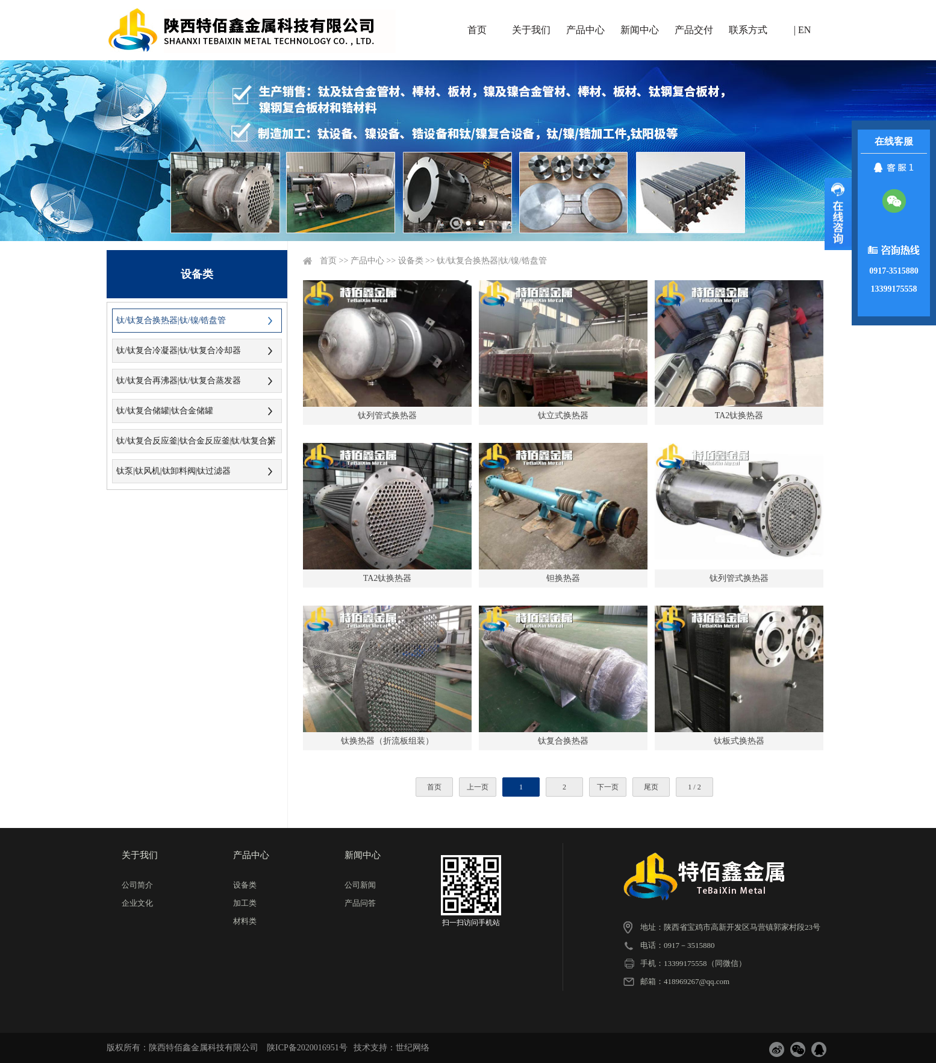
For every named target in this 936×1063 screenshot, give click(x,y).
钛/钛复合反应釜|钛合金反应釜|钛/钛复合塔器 (194, 444)
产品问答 (360, 903)
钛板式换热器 (739, 740)
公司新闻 (360, 884)
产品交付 (694, 30)
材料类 (245, 921)
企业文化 (137, 903)
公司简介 (137, 884)
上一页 (477, 787)
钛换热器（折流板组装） (387, 740)
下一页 (608, 787)
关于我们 (531, 30)
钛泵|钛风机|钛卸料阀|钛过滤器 (173, 470)
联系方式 (748, 30)
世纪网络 (412, 1047)
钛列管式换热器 (387, 415)
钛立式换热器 (563, 415)
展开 (838, 214)
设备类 (410, 260)
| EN (802, 30)
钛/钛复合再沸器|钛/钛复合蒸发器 (178, 380)
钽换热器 (563, 578)
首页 (477, 30)
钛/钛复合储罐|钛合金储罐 (164, 410)
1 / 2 (694, 787)
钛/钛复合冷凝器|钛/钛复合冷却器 (178, 350)
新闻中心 (639, 30)
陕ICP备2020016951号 (307, 1047)
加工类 (245, 903)
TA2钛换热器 (739, 415)
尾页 (651, 787)
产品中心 (585, 30)
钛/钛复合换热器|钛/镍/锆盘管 (171, 320)
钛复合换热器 (563, 740)
